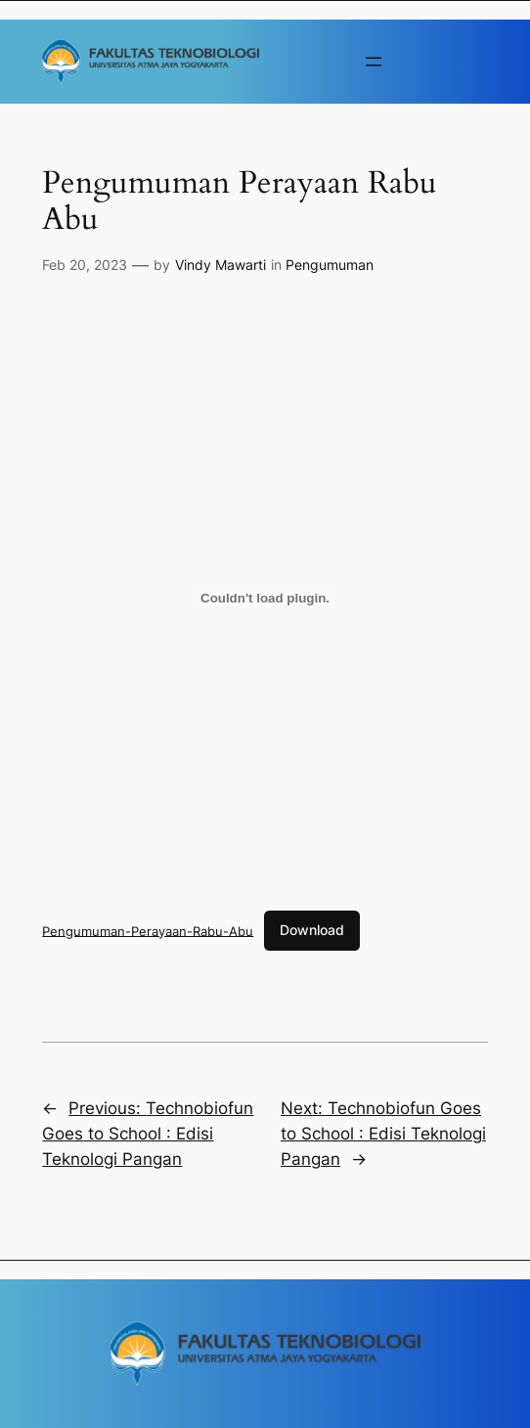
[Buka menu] (373, 61)
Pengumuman (330, 264)
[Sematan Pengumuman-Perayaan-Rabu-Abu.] (264, 597)
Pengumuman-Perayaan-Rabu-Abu (147, 930)
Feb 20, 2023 (84, 264)
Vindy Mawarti (220, 264)
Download (312, 929)
